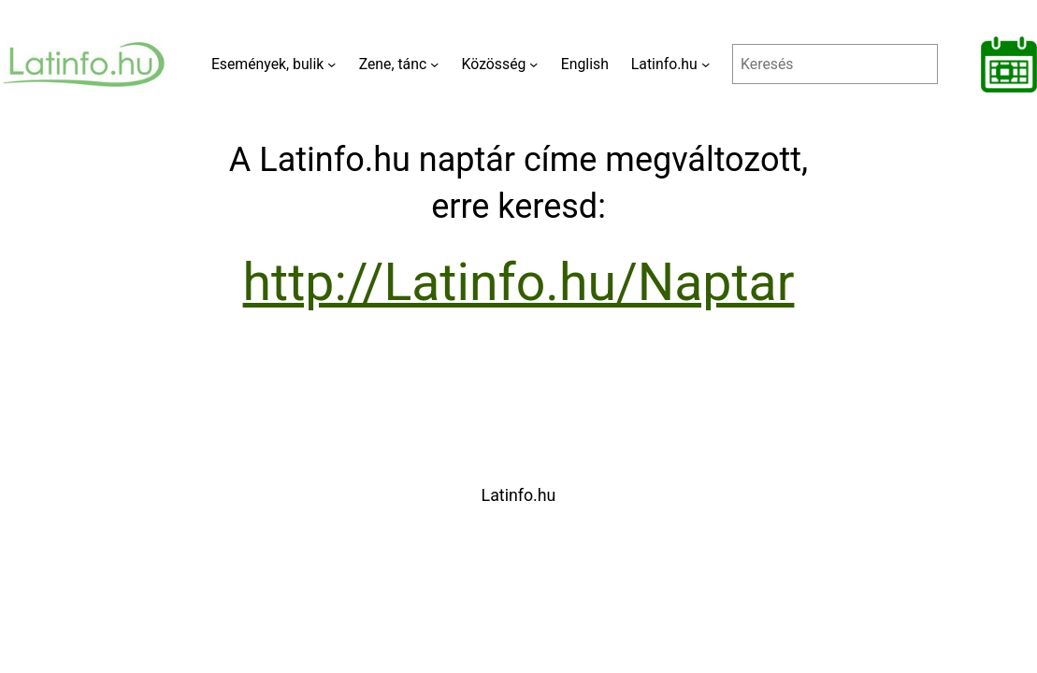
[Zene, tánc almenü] (434, 64)
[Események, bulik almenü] (331, 64)
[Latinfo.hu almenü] (705, 64)
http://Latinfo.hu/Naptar (519, 282)
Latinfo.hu (519, 495)
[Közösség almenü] (533, 64)
